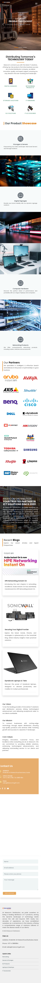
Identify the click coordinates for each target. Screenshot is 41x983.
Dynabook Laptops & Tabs (16, 681)
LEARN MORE (10, 527)
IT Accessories (6, 971)
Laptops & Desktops (8, 967)
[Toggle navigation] (36, 3)
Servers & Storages (7, 960)
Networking (5, 957)
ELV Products (6, 964)
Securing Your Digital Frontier (17, 629)
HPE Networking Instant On (16, 581)
